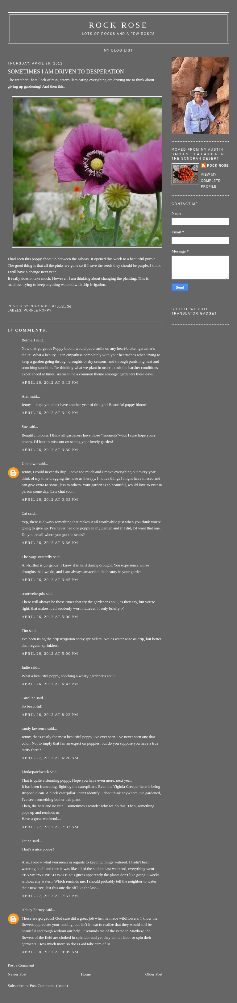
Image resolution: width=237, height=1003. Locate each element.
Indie (26, 667)
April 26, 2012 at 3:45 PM (50, 579)
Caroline (28, 698)
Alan (25, 396)
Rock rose (41, 306)
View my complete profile (211, 180)
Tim (25, 630)
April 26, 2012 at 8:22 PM (50, 714)
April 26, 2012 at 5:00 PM (50, 616)
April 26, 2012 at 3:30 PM (50, 449)
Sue (25, 426)
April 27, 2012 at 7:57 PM (50, 895)
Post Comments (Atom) (49, 985)
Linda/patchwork (35, 771)
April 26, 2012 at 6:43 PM (50, 684)
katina (26, 840)
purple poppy (38, 310)
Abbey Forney (33, 909)
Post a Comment (21, 965)
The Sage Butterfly (37, 556)
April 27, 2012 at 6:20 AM (50, 757)
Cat (24, 513)
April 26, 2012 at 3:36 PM (50, 542)
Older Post (153, 974)
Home (86, 974)
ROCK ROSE (118, 25)
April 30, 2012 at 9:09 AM (50, 952)
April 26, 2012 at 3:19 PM (50, 412)
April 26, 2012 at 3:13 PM (50, 382)
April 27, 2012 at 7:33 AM (50, 827)
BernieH (28, 340)
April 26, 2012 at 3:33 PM (50, 499)
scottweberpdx (33, 593)
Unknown (29, 463)
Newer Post (17, 974)
